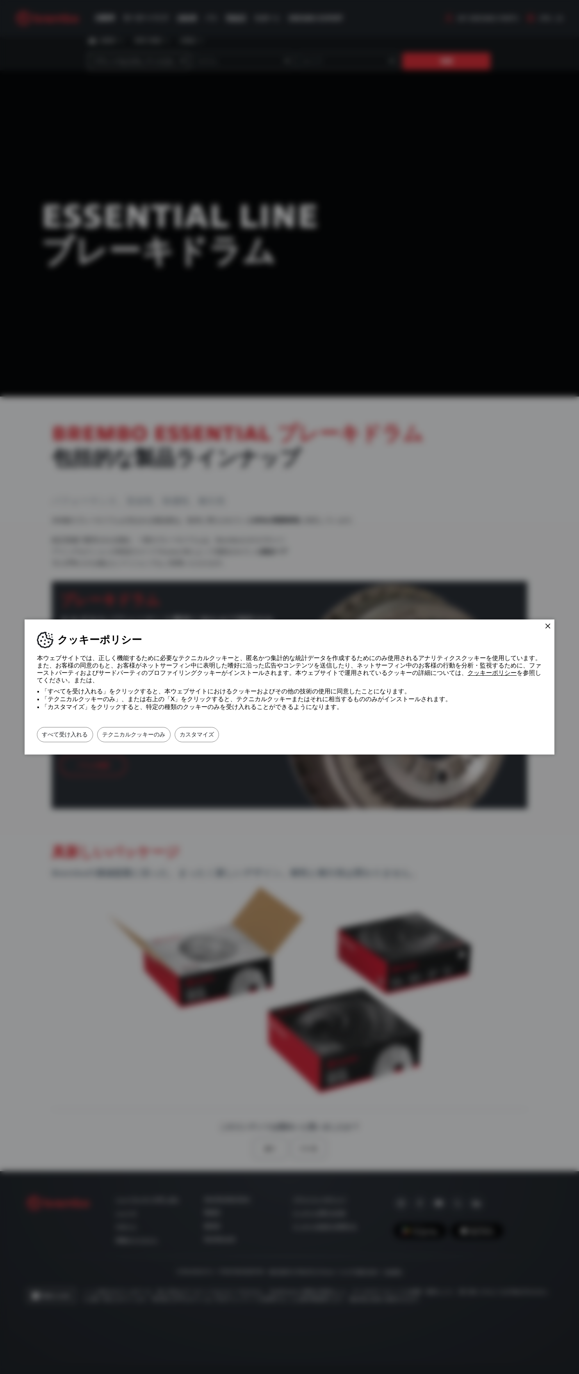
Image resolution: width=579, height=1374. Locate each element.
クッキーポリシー (492, 673)
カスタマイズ (235, 734)
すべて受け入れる (73, 734)
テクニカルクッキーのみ (156, 734)
